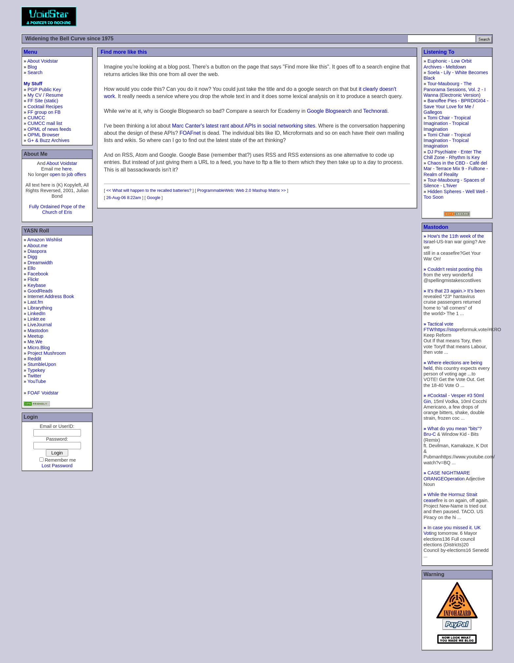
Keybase (37, 285)
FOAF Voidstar (43, 392)
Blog (32, 67)
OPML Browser (43, 134)
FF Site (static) (43, 100)
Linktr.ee (36, 319)
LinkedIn (36, 313)
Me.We (35, 341)
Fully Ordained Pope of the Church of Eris (57, 209)
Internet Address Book (51, 296)
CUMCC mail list (45, 123)
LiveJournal (40, 324)
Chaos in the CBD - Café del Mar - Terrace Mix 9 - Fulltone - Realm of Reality (456, 168)
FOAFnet (190, 133)
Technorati (375, 111)
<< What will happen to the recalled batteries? (148, 190)
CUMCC (36, 117)
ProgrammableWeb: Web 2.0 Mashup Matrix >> (241, 190)
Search (35, 72)
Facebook (38, 273)
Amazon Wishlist (44, 239)
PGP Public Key (44, 89)
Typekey (36, 370)
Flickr (33, 279)
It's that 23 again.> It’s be (452, 290)
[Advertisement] (373, 16)
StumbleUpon (42, 364)
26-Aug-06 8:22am (123, 197)
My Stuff (33, 83)
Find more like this (124, 52)
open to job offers (68, 174)
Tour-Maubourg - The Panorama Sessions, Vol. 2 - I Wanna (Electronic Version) (455, 89)
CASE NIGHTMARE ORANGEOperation (447, 475)
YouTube (37, 381)
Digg (32, 256)
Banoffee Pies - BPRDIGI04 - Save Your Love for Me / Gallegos (456, 106)
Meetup (35, 336)
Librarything (40, 308)
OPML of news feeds (49, 129)
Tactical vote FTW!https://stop (441, 326)
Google (153, 197)
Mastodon (38, 330)
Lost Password (57, 465)
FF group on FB (44, 112)
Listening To (439, 52)
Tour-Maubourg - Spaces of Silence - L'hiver (454, 182)
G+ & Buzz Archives (48, 140)
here (67, 168)
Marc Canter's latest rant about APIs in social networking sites (243, 126)
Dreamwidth (40, 262)
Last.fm (35, 302)
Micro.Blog (39, 347)
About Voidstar (42, 61)
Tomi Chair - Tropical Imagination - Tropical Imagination (447, 123)
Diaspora (37, 251)
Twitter (34, 375)
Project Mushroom (47, 353)
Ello (31, 268)
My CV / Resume (45, 95)
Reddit (34, 358)
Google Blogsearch (329, 111)
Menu (30, 52)
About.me (37, 245)
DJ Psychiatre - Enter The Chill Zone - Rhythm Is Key (453, 154)
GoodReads (40, 290)
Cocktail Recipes (45, 106)
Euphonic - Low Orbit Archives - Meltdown (447, 63)
